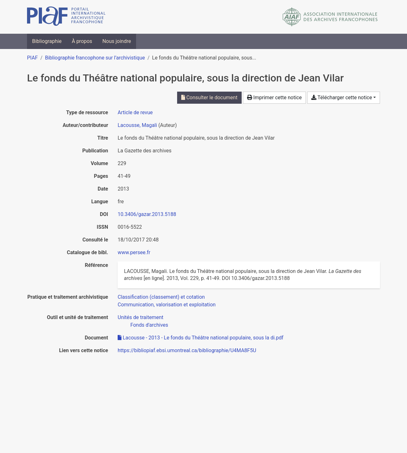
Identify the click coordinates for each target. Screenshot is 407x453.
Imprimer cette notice (274, 97)
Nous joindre (116, 41)
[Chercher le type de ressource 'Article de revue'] (135, 112)
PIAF (32, 58)
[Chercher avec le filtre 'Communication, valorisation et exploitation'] (167, 305)
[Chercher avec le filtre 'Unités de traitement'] (140, 317)
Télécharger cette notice (341, 97)
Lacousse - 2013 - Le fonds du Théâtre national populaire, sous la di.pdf (200, 338)
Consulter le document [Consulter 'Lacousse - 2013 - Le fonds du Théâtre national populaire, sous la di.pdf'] (209, 97)
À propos (82, 41)
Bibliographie (47, 41)
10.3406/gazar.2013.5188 (147, 214)
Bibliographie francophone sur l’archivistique (95, 58)
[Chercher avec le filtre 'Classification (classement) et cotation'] (161, 297)
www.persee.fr (134, 252)
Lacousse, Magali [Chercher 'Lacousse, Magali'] (137, 125)
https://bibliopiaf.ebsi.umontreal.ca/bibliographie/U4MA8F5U (187, 350)
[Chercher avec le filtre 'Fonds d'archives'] (149, 325)
